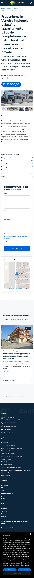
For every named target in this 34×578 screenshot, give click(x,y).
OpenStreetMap (19, 288)
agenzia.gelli (8, 429)
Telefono (6, 211)
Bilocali (3, 488)
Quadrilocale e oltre (7, 493)
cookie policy (22, 550)
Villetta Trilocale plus (7, 462)
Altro (2, 496)
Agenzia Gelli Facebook (11, 433)
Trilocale (15, 8)
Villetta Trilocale (6, 459)
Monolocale (4, 443)
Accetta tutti (24, 570)
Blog (2, 514)
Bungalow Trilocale (6, 464)
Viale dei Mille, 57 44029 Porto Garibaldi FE (12, 419)
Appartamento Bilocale (8, 445)
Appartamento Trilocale (8, 453)
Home (3, 8)
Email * (6, 202)
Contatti (3, 516)
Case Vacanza (5, 475)
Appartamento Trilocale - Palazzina (11, 456)
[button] (17, 274)
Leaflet (11, 288)
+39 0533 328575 (9, 423)
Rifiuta (10, 570)
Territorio (4, 511)
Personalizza (17, 574)
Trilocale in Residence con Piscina (11, 467)
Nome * (6, 193)
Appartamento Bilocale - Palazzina (11, 448)
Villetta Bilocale (5, 451)
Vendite (9, 8)
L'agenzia (4, 508)
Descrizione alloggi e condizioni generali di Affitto (16, 470)
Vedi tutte (4, 499)
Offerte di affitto (6, 473)
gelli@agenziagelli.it (10, 426)
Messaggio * (7, 219)
